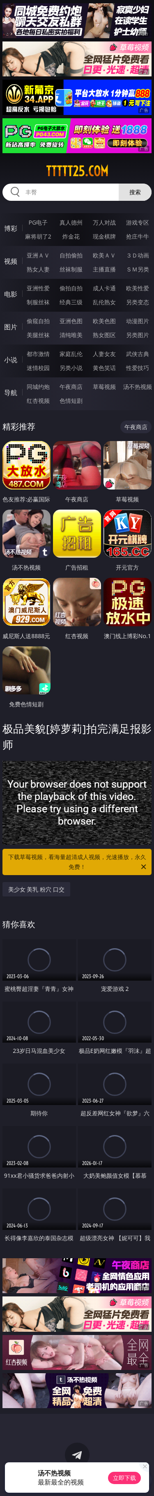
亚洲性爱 (38, 288)
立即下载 (124, 1478)
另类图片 (137, 335)
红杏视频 (38, 400)
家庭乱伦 (71, 354)
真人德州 (71, 222)
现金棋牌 (104, 236)
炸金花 (71, 236)
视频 (10, 261)
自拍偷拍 (71, 255)
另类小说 (71, 368)
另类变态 (137, 302)
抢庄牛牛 (137, 236)
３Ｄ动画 (137, 255)
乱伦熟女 (104, 302)
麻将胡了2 (38, 236)
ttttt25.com (77, 171)
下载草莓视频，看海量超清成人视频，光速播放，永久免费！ (78, 862)
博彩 (10, 228)
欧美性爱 (137, 288)
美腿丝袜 (38, 335)
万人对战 (104, 222)
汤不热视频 (137, 387)
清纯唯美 (71, 335)
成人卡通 (104, 288)
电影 (10, 294)
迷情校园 (38, 368)
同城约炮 (38, 387)
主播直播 (104, 269)
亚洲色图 (71, 321)
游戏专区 (137, 222)
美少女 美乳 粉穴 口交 (36, 889)
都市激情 (38, 354)
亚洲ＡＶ (38, 255)
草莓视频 (104, 387)
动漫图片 (137, 321)
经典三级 (71, 302)
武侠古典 (137, 354)
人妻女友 (104, 354)
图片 (10, 326)
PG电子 (38, 222)
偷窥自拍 (38, 321)
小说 (10, 359)
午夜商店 (71, 387)
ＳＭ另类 (137, 269)
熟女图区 (104, 335)
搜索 (135, 192)
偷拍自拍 (71, 288)
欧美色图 (104, 321)
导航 (10, 392)
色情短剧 (71, 400)
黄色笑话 (104, 368)
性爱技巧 (137, 368)
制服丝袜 (38, 302)
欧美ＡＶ (104, 255)
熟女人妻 (38, 269)
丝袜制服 (71, 269)
